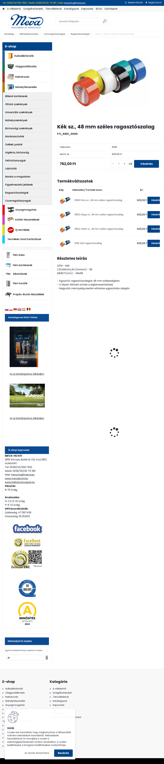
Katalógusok (71, 8)
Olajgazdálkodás (22, 67)
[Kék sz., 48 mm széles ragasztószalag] (109, 81)
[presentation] (58, 349)
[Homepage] (3, 9)
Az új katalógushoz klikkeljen (27, 374)
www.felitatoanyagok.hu (20, 482)
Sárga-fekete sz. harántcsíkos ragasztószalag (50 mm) (143, 354)
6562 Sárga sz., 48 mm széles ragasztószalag (99, 214)
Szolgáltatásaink (33, 8)
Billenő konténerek (16, 96)
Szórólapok (111, 8)
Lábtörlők (11, 168)
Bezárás (63, 753)
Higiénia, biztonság (17, 152)
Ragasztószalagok (80, 33)
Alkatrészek (16, 274)
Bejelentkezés (135, 2)
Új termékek (18, 230)
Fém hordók (16, 283)
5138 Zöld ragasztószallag (88, 243)
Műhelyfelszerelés (29, 33)
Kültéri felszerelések (23, 219)
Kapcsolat (87, 8)
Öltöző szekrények (16, 104)
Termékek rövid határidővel (24, 239)
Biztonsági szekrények (18, 128)
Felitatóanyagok (15, 160)
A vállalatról (14, 8)
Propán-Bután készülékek (24, 294)
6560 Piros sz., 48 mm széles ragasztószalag (98, 200)
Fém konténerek (18, 265)
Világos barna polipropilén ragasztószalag (69, 353)
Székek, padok (13, 144)
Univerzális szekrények (18, 112)
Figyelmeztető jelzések (19, 184)
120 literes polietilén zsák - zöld (107, 430)
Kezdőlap (9, 33)
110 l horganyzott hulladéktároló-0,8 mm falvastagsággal (144, 431)
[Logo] (24, 21)
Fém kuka (15, 255)
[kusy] (119, 164)
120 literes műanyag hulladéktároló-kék (71, 430)
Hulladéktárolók (20, 56)
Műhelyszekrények (16, 120)
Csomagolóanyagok (54, 33)
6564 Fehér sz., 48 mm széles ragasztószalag (99, 228)
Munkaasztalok (14, 136)
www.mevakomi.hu (16, 478)
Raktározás (18, 77)
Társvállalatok (53, 8)
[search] (105, 22)
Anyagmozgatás (22, 210)
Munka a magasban (17, 176)
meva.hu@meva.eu (74, 2)
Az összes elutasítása (37, 753)
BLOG (99, 8)
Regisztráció (155, 2)
